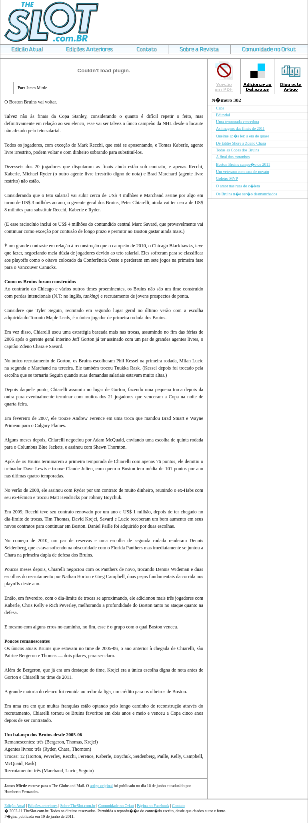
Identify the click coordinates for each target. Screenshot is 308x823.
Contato (178, 805)
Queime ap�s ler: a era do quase (242, 136)
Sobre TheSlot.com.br (78, 805)
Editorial (223, 115)
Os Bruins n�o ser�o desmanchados (246, 194)
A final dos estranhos (233, 157)
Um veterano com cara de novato (242, 171)
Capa (220, 108)
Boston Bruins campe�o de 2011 (243, 164)
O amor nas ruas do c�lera (238, 186)
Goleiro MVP (227, 178)
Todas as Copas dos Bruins (237, 150)
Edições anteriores (43, 805)
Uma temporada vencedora (237, 121)
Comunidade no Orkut (116, 805)
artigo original (101, 785)
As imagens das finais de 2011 (240, 128)
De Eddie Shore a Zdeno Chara (241, 143)
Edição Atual (14, 805)
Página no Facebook (153, 805)
